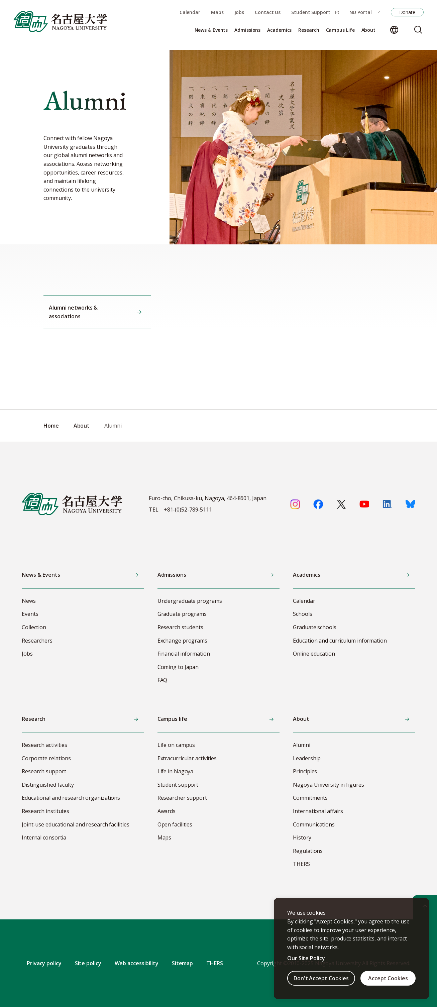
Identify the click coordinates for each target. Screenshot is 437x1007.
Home (51, 425)
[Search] (418, 29)
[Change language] (394, 29)
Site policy (88, 963)
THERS (214, 963)
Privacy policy (44, 963)
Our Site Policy (306, 958)
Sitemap (182, 963)
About (82, 425)
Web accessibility (136, 963)
